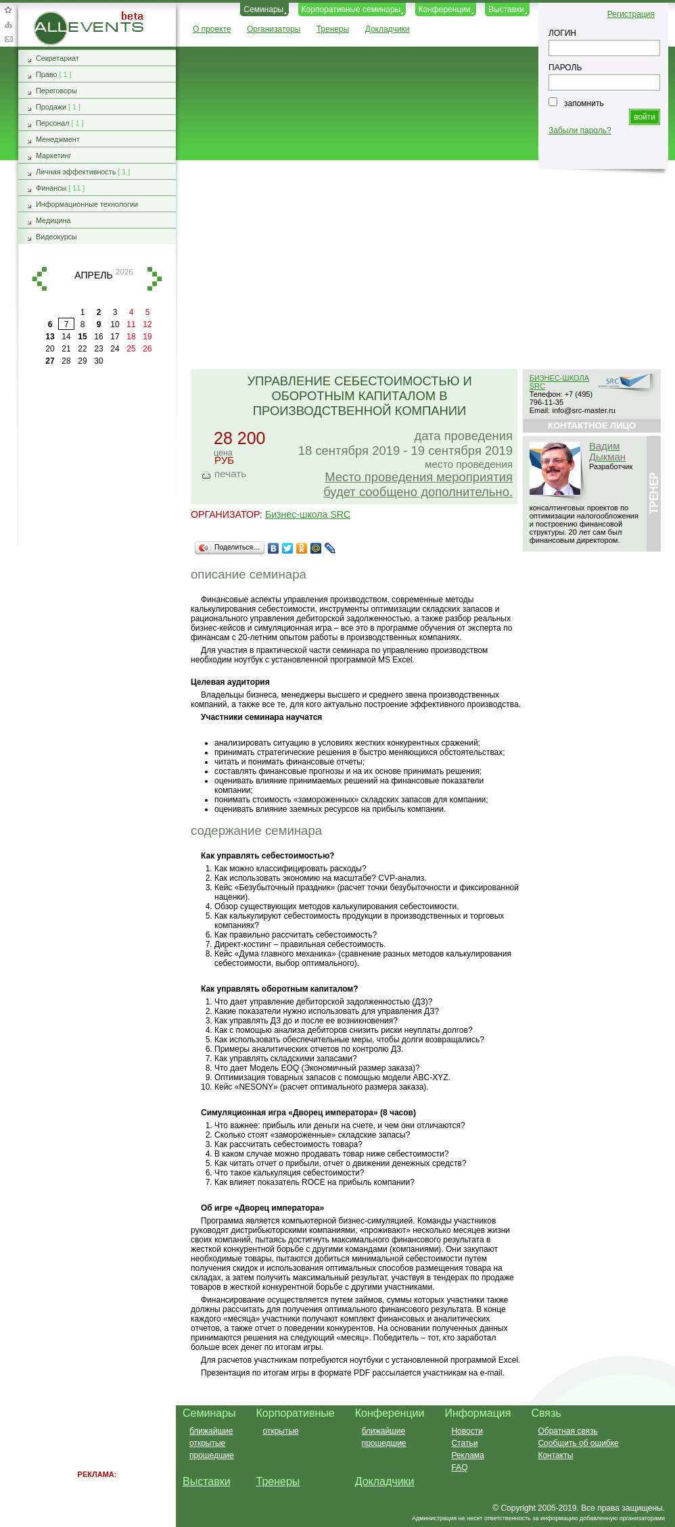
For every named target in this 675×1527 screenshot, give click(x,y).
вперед (154, 279)
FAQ (459, 1467)
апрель (93, 275)
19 (147, 336)
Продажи (51, 107)
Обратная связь (8, 39)
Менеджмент (58, 139)
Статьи (464, 1443)
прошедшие (211, 1455)
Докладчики (387, 29)
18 (130, 336)
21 (66, 349)
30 (98, 361)
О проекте (212, 29)
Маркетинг (54, 155)
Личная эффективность (76, 172)
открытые (207, 1443)
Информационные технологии (87, 204)
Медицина (53, 220)
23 (98, 349)
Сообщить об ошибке (578, 1443)
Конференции (445, 9)
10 (114, 324)
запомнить (584, 103)
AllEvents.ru (55, 16)
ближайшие (211, 1431)
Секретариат (57, 58)
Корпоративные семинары (351, 9)
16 (98, 336)
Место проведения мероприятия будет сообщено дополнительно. (418, 484)
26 (147, 349)
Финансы (51, 188)
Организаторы (273, 29)
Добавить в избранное (8, 9)
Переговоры (56, 91)
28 (66, 361)
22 (82, 349)
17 (114, 336)
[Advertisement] (419, 265)
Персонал (53, 123)
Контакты (555, 1455)
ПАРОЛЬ (565, 67)
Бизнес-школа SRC (307, 514)
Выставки (506, 9)
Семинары (263, 9)
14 (66, 336)
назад (39, 279)
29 (82, 361)
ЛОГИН (562, 33)
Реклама (467, 1455)
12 (147, 324)
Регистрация (631, 14)
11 (130, 324)
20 (49, 349)
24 (114, 349)
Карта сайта (8, 24)
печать (230, 473)
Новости (466, 1431)
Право (46, 74)
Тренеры (333, 29)
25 (130, 349)
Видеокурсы (56, 237)
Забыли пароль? (580, 130)
